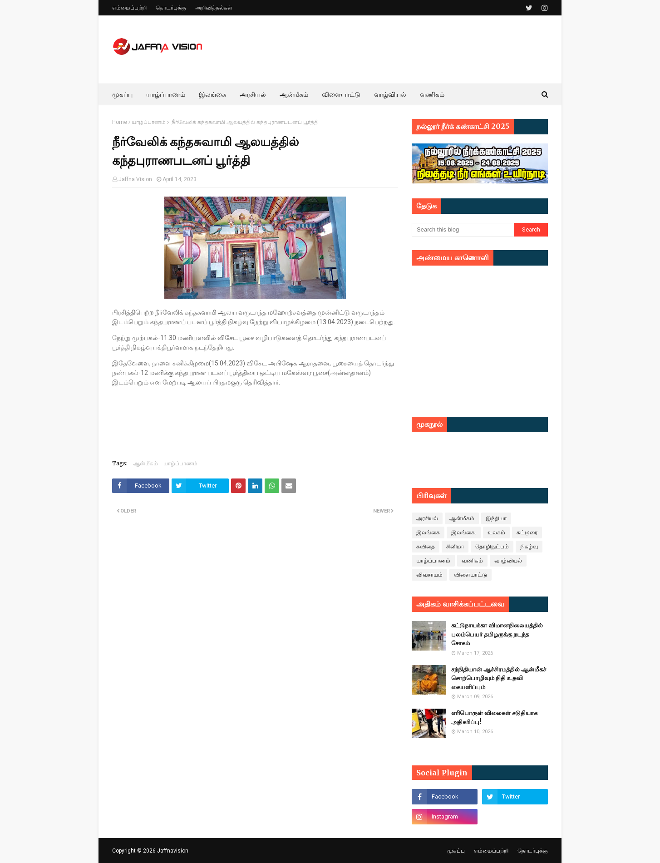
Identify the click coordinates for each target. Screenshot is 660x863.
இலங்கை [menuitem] (212, 94)
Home (119, 122)
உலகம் (496, 532)
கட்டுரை (527, 532)
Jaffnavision (172, 851)
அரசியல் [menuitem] (253, 94)
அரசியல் (427, 518)
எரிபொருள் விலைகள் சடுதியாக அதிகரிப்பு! (494, 717)
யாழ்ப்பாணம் (149, 122)
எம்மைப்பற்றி (129, 8)
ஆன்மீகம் (145, 463)
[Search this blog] (463, 230)
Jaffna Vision (135, 179)
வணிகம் (472, 560)
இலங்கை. (463, 532)
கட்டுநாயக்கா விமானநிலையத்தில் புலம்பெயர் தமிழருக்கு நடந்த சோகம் (497, 634)
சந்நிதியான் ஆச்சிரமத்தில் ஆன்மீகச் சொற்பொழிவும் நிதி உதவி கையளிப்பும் (498, 678)
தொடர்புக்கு (171, 8)
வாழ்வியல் (508, 560)
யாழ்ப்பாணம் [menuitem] (165, 94)
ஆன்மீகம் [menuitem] (294, 94)
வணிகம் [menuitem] (432, 94)
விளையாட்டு (470, 575)
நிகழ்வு (529, 546)
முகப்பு (456, 851)
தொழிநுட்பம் (492, 546)
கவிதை (425, 546)
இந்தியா (496, 518)
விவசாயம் (429, 575)
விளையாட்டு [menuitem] (341, 94)
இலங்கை (428, 532)
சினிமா (455, 546)
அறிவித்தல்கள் (213, 8)
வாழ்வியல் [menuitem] (390, 94)
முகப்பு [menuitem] (122, 94)
